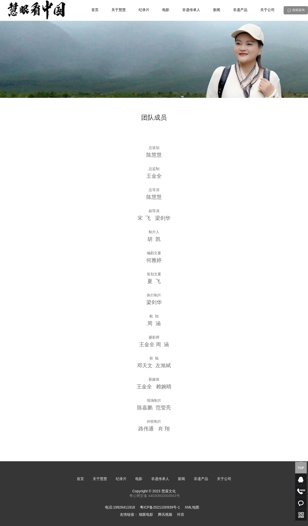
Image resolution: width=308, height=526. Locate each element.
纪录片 (144, 10)
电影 (165, 10)
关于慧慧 (118, 10)
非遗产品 (240, 10)
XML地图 (192, 508)
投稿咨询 (298, 10)
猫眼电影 (146, 515)
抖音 (180, 515)
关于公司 (267, 10)
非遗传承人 (191, 10)
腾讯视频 (165, 515)
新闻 (216, 10)
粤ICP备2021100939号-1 (160, 508)
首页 (95, 10)
